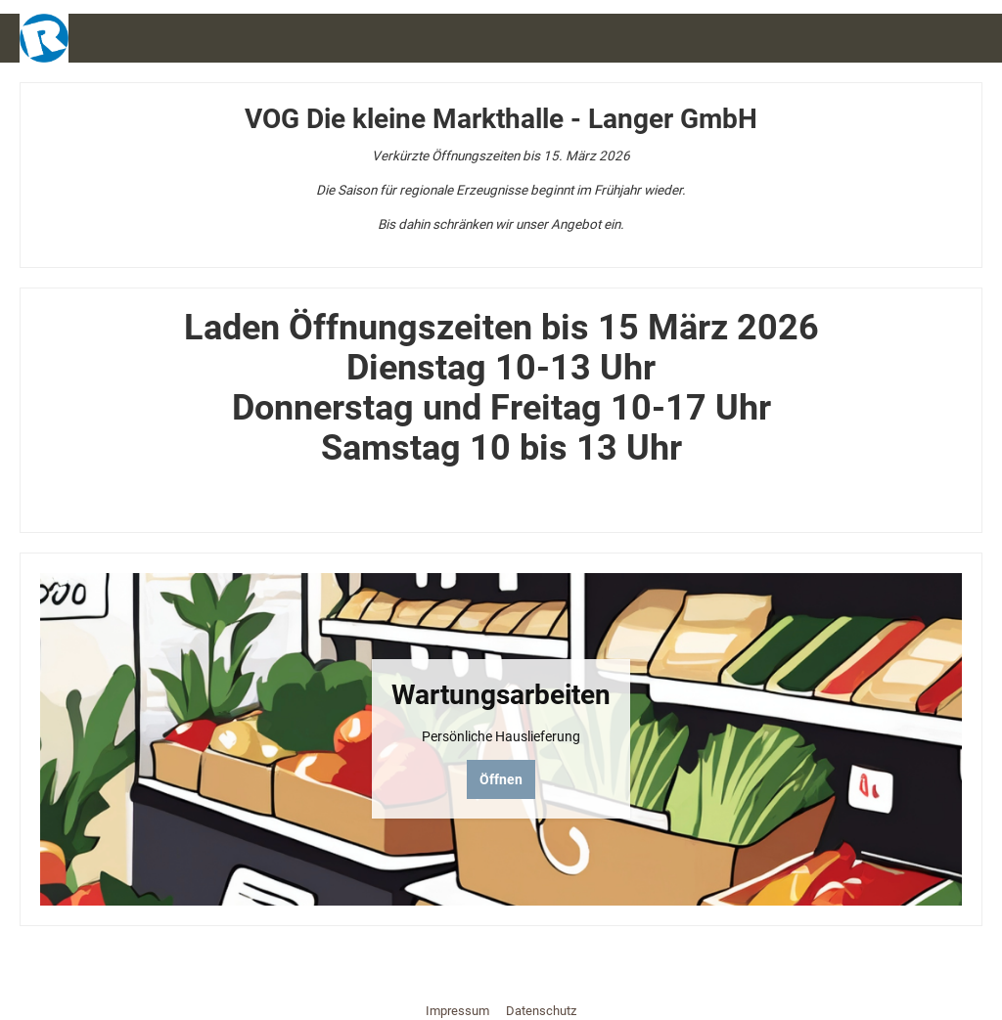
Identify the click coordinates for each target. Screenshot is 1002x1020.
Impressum (459, 1010)
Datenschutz (541, 1010)
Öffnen (501, 779)
